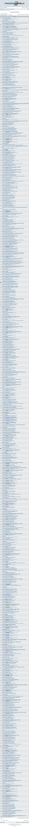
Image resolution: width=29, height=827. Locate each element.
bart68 (7, 377)
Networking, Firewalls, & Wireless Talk (10, 547)
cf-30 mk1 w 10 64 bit (6, 71)
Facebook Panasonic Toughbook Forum (9, 98)
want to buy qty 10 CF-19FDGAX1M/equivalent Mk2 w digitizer (13, 298)
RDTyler (7, 347)
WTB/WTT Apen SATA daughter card (8, 503)
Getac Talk (6, 193)
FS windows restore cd (6, 669)
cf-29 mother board (5, 487)
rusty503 (7, 114)
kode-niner (7, 415)
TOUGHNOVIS (8, 372)
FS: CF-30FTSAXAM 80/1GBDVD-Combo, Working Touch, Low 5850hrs (14, 684)
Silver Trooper (8, 786)
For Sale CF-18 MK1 (5, 634)
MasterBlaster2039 (8, 529)
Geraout (7, 195)
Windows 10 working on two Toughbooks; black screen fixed (13, 223)
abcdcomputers (8, 39)
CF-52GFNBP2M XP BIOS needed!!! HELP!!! (10, 621)
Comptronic (7, 723)
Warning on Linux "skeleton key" (8, 256)
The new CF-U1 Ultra (6, 722)
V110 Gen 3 (4, 118)
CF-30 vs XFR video (5, 566)
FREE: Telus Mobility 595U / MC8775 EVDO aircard (11, 553)
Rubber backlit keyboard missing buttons (9, 795)
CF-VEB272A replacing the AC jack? (8, 164)
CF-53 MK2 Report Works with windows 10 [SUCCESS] (11, 261)
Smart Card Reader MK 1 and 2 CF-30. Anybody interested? (12, 470)
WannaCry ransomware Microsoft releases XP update (11, 167)
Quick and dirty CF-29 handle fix (8, 576)
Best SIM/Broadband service (7, 46)
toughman (7, 231)
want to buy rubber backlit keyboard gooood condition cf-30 (12, 266)
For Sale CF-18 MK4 (5, 636)
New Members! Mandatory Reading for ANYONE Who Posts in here (14, 815)
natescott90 (7, 18)
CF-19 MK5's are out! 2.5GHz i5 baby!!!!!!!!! (9, 687)
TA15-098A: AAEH (5, 359)
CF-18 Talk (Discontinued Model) (9, 507)
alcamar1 (7, 498)
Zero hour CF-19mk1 (5, 321)
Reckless (7, 244)
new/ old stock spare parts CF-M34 (8, 93)
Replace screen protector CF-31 (7, 194)
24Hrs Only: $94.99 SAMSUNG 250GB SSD (9, 364)
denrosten (7, 589)
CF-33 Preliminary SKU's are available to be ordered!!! (11, 172)
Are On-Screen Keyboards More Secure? (9, 128)
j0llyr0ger (7, 473)
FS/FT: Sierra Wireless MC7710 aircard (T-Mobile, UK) (11, 384)
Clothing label (4, 427)
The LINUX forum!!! (7, 80)
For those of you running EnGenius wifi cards (10, 800)
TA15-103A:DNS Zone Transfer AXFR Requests (10, 356)
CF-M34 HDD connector (6, 189)
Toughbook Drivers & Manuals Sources (9, 813)
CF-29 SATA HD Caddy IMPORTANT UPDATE (10, 760)
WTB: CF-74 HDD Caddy (6, 682)
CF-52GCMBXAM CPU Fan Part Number (9, 407)
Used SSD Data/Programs (6, 41)
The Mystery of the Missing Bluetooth (8, 281)
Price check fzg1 (5, 215)
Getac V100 (4, 586)
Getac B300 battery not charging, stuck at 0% (10, 56)
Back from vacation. (5, 293)
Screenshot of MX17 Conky (7, 138)
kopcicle (7, 458)
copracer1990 (8, 728)
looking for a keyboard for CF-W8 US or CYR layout (11, 755)
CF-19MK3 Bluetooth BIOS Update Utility (9, 417)
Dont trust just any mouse (6, 692)
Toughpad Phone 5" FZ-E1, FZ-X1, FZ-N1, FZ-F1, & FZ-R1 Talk (13, 163)
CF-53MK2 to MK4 (5, 143)
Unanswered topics (3, 10)
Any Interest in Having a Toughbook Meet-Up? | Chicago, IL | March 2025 (15, 28)
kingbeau (7, 390)
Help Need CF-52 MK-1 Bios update (8, 526)
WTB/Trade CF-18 (5, 747)
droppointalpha (8, 119)
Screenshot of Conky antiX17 (7, 141)
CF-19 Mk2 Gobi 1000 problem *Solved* (9, 434)
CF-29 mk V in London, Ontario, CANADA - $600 (10, 609)
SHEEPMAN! (7, 139)
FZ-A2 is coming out (5, 296)
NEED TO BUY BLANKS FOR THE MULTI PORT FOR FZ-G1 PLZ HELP (14, 136)
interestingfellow (8, 216)
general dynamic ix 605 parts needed (8, 485)
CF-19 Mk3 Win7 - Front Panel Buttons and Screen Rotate (12, 475)
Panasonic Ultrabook (6, 531)
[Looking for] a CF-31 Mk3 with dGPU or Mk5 (10, 81)
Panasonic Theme (5, 225)
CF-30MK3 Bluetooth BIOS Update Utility (9, 419)
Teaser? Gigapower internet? (7, 341)
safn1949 (7, 312)
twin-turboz (7, 559)
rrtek (6, 226)
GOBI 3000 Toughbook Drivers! (7, 551)
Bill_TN (7, 200)
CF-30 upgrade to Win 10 (6, 288)
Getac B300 (4, 508)
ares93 (7, 116)
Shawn (7, 129)
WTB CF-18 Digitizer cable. (7, 689)
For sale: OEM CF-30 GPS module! (8, 704)
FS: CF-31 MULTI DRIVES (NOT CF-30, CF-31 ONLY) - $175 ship (13, 667)
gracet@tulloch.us (8, 37)
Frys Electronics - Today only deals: (8, 775)
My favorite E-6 (5, 414)
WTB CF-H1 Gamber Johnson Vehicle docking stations (11, 331)
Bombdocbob (7, 793)
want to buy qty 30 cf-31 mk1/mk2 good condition (11, 276)
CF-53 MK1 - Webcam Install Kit (7, 344)
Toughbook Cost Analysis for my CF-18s (9, 581)
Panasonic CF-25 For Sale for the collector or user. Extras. (12, 523)
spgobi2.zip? (4, 541)
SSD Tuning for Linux (6, 397)
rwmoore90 (7, 574)
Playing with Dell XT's (6, 199)
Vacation (3, 782)
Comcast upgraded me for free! (7, 548)
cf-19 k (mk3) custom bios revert (8, 521)
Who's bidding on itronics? (7, 659)
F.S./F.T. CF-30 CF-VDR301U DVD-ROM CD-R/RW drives (12, 707)
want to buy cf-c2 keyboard (7, 278)
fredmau (7, 52)
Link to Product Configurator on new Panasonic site (11, 133)
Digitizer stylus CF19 (6, 306)
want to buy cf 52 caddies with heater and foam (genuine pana (13, 228)
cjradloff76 (7, 539)
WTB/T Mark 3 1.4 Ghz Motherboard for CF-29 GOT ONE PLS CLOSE (14, 712)
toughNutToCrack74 (8, 24)
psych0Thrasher (8, 796)
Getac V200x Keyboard (6, 192)
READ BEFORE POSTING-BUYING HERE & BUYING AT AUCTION (13, 649)
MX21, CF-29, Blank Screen (7, 79)
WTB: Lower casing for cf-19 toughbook (9, 732)
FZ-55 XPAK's (4, 31)
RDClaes (7, 309)
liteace (7, 579)
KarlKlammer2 (8, 54)
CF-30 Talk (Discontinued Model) (9, 65)
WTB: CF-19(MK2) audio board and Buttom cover (10, 702)
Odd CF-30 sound (5, 100)
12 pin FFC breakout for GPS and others (9, 399)
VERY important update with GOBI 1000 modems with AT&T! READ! (14, 639)
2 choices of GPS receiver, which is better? (9, 518)
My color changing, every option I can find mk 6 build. (11, 169)
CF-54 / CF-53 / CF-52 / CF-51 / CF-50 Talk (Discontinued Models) (14, 35)
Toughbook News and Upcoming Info (10, 209)
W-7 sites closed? (5, 366)
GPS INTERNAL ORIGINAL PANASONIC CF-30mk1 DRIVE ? (12, 61)
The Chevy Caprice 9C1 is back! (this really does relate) (12, 785)
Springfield (7, 450)
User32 (7, 165)
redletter (7, 302)
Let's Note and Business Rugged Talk (10, 75)
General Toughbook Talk (8, 30)
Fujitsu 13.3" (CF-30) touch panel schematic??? (10, 611)
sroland (7, 34)
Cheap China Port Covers (6, 594)
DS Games (4, 218)
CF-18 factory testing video (7, 599)
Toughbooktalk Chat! (6, 629)
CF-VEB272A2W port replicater (7, 437)
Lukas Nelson (4, 452)
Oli (6, 190)
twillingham (7, 753)
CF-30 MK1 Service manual (7, 740)
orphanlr (7, 544)
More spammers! (5, 492)
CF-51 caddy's (4, 614)
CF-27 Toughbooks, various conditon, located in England (12, 533)
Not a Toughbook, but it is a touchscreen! (9, 750)
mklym (7, 77)
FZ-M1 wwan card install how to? (8, 157)
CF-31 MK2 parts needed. (6, 210)
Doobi (7, 798)
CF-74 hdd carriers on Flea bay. (7, 220)
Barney (7, 106)
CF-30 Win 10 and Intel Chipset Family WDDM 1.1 (10, 108)
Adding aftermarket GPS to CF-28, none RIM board (11, 697)
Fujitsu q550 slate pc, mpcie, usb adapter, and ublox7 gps (12, 213)
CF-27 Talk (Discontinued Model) (9, 633)
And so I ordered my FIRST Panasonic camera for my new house (13, 424)
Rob (6, 96)
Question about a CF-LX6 (6, 74)
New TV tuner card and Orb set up (8, 805)
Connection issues (5, 495)
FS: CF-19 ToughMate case (7, 202)
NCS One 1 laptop (5, 442)
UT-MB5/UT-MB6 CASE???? (7, 404)
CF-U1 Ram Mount (5, 561)
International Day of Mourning (7, 351)
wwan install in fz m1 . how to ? (7, 159)
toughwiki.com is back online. (7, 123)
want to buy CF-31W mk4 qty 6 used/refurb (9, 283)
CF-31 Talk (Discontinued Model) (9, 127)
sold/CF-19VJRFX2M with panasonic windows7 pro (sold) (12, 326)
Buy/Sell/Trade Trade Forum (9, 19)
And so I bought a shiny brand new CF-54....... (10, 251)
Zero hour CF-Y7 (5, 311)
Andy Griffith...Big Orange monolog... (8, 429)
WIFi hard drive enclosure (6, 369)
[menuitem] (6, 7)
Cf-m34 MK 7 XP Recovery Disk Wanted (9, 26)
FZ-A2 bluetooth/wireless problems (8, 84)
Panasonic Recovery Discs (7, 59)
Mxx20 (7, 488)
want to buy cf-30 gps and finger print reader (10, 286)
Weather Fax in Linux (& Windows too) (9, 422)
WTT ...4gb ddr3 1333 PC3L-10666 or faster (9, 374)
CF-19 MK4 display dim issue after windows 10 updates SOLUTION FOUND (15, 103)
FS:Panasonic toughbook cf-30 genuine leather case (11, 780)
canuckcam (7, 385)
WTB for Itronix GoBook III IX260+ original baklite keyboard (12, 513)
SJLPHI (7, 82)
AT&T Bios (4, 571)
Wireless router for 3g (6, 546)
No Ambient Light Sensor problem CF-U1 (9, 174)
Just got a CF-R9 (5, 20)
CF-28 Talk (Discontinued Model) (9, 70)
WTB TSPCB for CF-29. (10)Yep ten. (8, 619)
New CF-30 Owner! (5, 767)
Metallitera (7, 725)
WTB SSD (4, 536)
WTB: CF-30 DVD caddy (6, 790)
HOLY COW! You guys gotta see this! (8, 737)
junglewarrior (7, 62)
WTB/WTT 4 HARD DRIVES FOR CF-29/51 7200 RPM (11, 699)
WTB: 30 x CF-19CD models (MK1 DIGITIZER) (10, 679)
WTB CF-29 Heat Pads (6, 672)
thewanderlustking (8, 57)
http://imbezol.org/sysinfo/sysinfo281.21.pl (9, 457)
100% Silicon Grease (6, 770)
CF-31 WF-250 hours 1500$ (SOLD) (8, 301)
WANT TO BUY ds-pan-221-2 (7, 177)
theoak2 (7, 49)
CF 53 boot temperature (6, 179)
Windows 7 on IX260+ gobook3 (7, 616)
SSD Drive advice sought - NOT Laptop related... (10, 762)
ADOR (7, 150)
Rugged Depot (4, 644)
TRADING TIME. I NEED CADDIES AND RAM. (10, 626)
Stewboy (7, 44)
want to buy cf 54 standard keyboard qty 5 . (9, 248)
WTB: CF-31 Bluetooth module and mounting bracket (11, 379)
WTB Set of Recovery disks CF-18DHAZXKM (10, 709)
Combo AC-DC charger (6, 606)
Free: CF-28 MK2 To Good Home (8, 480)
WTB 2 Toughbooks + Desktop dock (8, 394)
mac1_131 (7, 577)
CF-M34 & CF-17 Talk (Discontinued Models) (11, 27)
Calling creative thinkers (6, 543)
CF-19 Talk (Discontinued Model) (9, 104)
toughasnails (8, 152)
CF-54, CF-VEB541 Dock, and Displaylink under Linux (11, 51)
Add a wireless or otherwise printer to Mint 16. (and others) (12, 462)
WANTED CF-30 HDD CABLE (7, 674)
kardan (7, 134)
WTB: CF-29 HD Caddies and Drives (8, 765)
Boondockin (7, 710)
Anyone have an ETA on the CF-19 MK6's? (9, 591)
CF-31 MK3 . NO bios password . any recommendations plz (12, 233)
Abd (6, 362)
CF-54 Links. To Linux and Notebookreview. (10, 131)
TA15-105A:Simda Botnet (6, 354)
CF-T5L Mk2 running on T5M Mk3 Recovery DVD (10, 604)
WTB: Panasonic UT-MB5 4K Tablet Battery (9, 243)
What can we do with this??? (7, 677)
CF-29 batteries (5, 745)
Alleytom (7, 748)
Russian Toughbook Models (7, 439)
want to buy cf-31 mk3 (6, 184)
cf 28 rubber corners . (6, 69)
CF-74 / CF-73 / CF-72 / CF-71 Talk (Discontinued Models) (13, 466)
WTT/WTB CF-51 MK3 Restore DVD (8, 596)
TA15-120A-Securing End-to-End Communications (11, 349)
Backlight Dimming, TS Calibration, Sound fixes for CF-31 (12, 87)
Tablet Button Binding (6, 76)
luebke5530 (7, 665)
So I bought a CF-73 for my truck (8, 742)
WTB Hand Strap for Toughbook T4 (8, 752)
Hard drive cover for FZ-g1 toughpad (8, 197)
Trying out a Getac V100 (6, 563)
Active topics (8, 10)
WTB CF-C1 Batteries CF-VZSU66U (8, 409)
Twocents (7, 597)
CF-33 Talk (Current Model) (9, 173)
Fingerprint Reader (5, 36)
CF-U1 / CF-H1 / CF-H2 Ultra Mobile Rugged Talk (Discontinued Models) (15, 562)
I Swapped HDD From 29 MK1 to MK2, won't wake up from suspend (14, 467)
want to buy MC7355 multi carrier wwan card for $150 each (12, 258)
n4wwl (7, 101)
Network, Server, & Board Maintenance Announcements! (12, 242)
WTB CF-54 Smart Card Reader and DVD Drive (10, 113)
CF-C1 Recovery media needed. (7, 654)
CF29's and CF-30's (5, 447)
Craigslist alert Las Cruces (7, 472)
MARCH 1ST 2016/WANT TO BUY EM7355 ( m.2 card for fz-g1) (13, 253)
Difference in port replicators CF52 (8, 238)
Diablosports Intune (5, 412)
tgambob (7, 170)
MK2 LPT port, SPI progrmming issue (8, 182)
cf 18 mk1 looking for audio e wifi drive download (11, 66)
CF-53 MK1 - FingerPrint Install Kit (8, 346)
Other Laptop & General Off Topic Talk (10, 201)
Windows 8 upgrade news (6, 601)
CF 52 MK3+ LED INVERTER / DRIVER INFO (10, 402)
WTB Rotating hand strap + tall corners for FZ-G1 (11, 339)
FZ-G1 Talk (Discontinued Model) (9, 122)
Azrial (6, 382)
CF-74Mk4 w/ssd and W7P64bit (7, 477)
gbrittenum (7, 569)
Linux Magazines (5, 149)
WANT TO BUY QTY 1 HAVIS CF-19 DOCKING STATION (11, 273)
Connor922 (7, 685)
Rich (6, 21)
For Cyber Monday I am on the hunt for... (9, 291)
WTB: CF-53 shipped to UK (7, 361)
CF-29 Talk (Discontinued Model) (9, 25)
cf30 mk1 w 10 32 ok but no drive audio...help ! (10, 64)
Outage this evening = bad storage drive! (9, 95)
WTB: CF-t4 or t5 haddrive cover (8, 717)
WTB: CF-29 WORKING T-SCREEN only (9, 727)
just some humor (5, 268)
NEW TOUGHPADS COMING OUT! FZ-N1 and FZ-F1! (11, 263)
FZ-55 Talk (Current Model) (8, 50)
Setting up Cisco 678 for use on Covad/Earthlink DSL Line (12, 810)
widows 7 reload (5, 271)
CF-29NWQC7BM (5, 336)
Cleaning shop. (5, 334)
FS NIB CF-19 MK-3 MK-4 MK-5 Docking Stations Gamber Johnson (14, 371)
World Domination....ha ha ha (7, 154)
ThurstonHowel (8, 592)
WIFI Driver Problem (5, 664)
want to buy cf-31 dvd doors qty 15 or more (9, 187)
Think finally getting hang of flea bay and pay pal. (11, 316)
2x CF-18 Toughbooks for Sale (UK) (8, 389)
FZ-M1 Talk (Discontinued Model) (9, 158)
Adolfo (7, 32)
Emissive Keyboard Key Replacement (8, 624)
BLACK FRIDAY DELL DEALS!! (7, 777)
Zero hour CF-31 (5, 329)
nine (6, 801)
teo (6, 144)
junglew (7, 514)
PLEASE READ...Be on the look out (8, 444)
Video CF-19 (4, 556)
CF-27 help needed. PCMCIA (7, 631)
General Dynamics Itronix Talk (9, 486)
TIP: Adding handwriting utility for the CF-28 (10, 528)
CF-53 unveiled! (5, 694)
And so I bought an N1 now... (7, 162)
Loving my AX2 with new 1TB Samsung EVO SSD (11, 432)
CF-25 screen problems (6, 538)
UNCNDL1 (7, 327)
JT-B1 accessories (5, 497)
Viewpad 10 (4, 490)
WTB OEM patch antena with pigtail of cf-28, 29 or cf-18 (12, 772)
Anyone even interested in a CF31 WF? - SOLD (10, 324)
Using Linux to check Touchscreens (8, 482)
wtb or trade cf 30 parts (6, 558)
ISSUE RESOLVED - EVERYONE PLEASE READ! (10, 757)
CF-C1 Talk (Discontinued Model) (9, 393)
